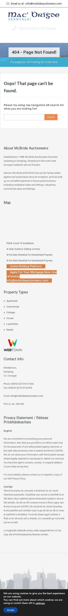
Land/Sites (12, 324)
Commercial (13, 306)
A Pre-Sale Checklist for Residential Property (29, 254)
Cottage (11, 312)
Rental (10, 329)
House (10, 318)
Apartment (12, 301)
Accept (10, 610)
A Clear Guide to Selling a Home (23, 249)
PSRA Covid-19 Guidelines (20, 243)
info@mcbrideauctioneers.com (44, 3)
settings (40, 603)
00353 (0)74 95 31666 (37, 28)
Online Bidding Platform (26, 266)
